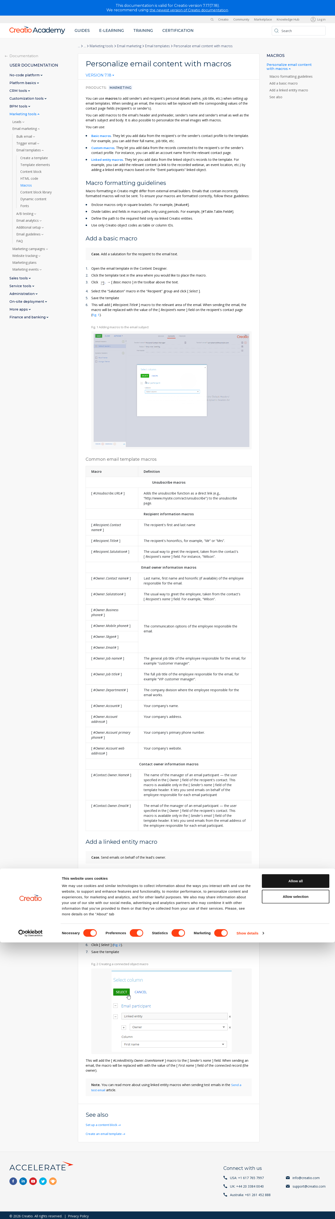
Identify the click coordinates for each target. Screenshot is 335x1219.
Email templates (157, 46)
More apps (19, 309)
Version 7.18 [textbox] (98, 75)
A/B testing (25, 214)
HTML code (29, 178)
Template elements (35, 165)
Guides (82, 30)
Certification (177, 30)
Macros (26, 185)
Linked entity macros (108, 159)
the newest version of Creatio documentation (189, 10)
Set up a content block (103, 1123)
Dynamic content (33, 199)
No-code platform (25, 75)
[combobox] (100, 76)
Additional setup (29, 227)
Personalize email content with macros (289, 67)
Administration (22, 294)
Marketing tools (101, 46)
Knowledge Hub (288, 19)
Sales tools (19, 278)
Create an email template (105, 1132)
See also (275, 97)
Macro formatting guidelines (291, 76)
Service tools (20, 286)
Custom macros (104, 147)
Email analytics (28, 220)
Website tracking (25, 256)
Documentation (23, 56)
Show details (248, 1210)
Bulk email (24, 136)
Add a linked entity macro (289, 90)
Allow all (296, 1157)
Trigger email (26, 143)
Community (241, 19)
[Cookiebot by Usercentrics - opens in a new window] (30, 1209)
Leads (17, 122)
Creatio (223, 19)
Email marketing (129, 46)
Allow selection (295, 1173)
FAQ (19, 241)
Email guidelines (29, 234)
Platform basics (23, 83)
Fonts (24, 206)
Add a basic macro (284, 83)
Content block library (36, 192)
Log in (321, 19)
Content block (31, 172)
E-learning (111, 30)
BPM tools (18, 106)
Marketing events (26, 269)
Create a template (34, 158)
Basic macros (102, 135)
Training (143, 30)
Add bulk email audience (115, 914)
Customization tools (27, 99)
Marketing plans (24, 262)
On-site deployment (27, 302)
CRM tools (18, 91)
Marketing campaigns (29, 249)
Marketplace (263, 19)
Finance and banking (27, 317)
